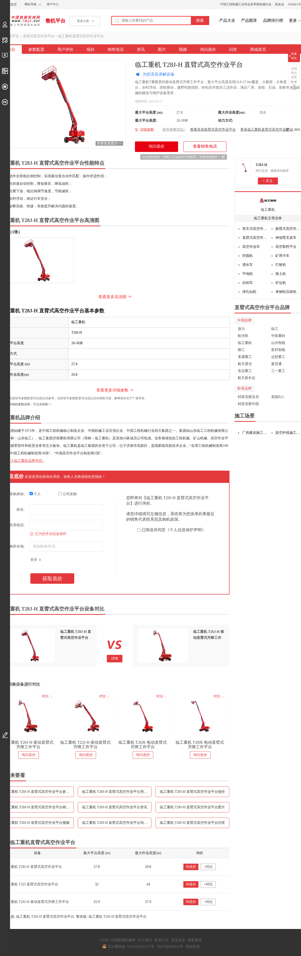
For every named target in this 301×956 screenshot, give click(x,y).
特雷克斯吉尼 (248, 397)
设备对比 (294, 56)
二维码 (295, 129)
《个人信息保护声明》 (186, 530)
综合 (11, 49)
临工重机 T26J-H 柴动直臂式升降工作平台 (28, 744)
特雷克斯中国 (248, 404)
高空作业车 (251, 247)
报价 (91, 49)
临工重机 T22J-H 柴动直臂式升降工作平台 (85, 744)
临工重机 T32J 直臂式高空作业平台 (31, 884)
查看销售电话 (205, 146)
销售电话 (116, 49)
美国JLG (277, 397)
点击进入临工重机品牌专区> (22, 461)
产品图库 (249, 20)
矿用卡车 (282, 256)
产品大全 (227, 20)
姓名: (21, 509)
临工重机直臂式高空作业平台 (81, 36)
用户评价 (65, 49)
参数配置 (36, 49)
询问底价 (208, 49)
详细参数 (147, 129)
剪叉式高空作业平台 (255, 229)
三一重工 (278, 371)
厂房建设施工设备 (255, 433)
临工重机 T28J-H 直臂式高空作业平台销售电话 (39, 807)
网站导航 (31, 4)
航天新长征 (246, 378)
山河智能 (278, 343)
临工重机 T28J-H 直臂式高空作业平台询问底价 (117, 823)
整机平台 (55, 21)
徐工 (274, 329)
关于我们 (145, 940)
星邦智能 (278, 350)
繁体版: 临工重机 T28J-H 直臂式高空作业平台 (111, 916)
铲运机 (280, 283)
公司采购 (67, 494)
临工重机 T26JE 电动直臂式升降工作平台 (142, 744)
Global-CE (294, 4)
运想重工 (278, 357)
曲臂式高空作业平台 (288, 229)
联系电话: (17, 525)
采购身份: (17, 494)
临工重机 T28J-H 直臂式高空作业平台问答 (192, 823)
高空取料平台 (285, 247)
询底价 (191, 867)
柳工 (241, 350)
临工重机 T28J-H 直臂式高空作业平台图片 (192, 807)
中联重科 (278, 336)
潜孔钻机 (249, 292)
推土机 (280, 274)
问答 (233, 49)
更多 (293, 20)
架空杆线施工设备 (288, 433)
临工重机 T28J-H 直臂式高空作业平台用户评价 (117, 792)
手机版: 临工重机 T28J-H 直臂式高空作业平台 (39, 916)
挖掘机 (247, 256)
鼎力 (241, 329)
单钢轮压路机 (285, 292)
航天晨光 (245, 364)
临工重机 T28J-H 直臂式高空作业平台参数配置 (39, 792)
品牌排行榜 (273, 20)
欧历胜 (243, 336)
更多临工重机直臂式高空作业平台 (266, 129)
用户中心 (53, 4)
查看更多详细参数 (112, 390)
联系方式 (162, 940)
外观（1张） (11, 232)
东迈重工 (245, 371)
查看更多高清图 (112, 297)
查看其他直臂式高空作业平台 (213, 129)
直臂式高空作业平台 (38, 36)
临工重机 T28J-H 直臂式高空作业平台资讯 (114, 807)
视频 (183, 49)
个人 (35, 494)
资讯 (141, 49)
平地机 (247, 274)
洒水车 (247, 265)
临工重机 (268, 210)
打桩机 (280, 265)
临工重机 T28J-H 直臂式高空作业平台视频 (36, 823)
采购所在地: (15, 546)
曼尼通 (276, 364)
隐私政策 (195, 940)
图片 (162, 49)
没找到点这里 (294, 73)
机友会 (279, 4)
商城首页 (258, 49)
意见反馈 (178, 940)
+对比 (208, 867)
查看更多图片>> (109, 143)
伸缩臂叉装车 (285, 238)
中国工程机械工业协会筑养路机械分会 (245, 4)
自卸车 (247, 283)
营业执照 (193, 946)
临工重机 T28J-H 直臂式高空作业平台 (33, 867)
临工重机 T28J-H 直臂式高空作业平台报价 (192, 792)
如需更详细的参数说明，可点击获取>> (26, 404)
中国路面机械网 (20, 21)
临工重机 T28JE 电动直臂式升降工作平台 (200, 744)
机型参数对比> (174, 129)
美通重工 (245, 357)
